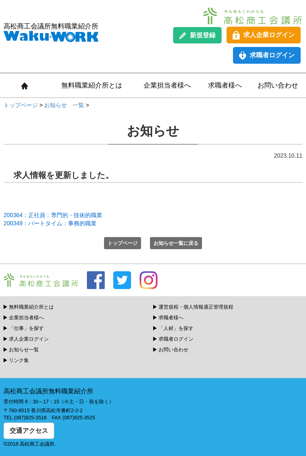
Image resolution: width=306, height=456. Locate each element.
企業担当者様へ (167, 85)
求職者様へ (225, 85)
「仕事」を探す (26, 328)
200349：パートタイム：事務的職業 (50, 223)
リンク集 (19, 360)
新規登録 (197, 35)
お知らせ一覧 (24, 349)
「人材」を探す (176, 328)
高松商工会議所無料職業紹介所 (51, 32)
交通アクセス (29, 430)
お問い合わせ (278, 85)
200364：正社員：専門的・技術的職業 (53, 215)
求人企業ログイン (264, 35)
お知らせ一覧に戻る (176, 243)
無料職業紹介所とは (91, 85)
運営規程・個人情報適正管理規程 (196, 307)
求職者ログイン (267, 55)
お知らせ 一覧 (64, 105)
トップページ (21, 105)
